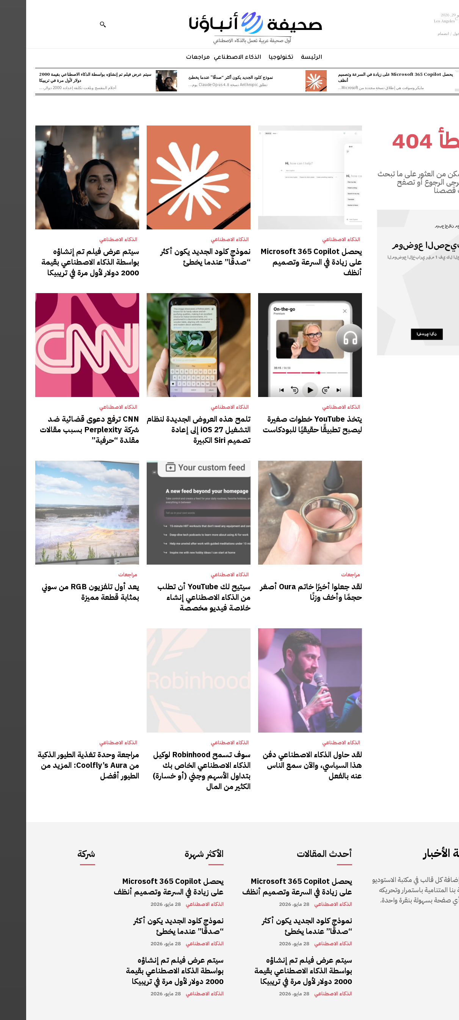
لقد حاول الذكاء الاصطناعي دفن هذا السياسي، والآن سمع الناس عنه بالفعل (286, 765)
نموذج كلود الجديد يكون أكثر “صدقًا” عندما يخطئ (204, 77)
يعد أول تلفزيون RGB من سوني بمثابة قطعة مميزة (64, 592)
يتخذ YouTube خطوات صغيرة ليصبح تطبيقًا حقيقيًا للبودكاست (286, 424)
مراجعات (324, 574)
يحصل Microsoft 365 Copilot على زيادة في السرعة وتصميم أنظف (369, 77)
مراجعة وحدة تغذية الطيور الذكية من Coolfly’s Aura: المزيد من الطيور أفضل (62, 765)
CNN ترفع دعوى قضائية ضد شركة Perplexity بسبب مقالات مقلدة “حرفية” (63, 429)
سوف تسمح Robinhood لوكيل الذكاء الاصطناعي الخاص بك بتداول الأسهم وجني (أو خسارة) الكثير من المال (175, 770)
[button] (76, 24)
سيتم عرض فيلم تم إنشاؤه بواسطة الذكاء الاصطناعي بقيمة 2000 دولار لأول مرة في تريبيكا (69, 77)
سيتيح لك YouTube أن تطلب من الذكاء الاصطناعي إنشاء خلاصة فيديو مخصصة (177, 597)
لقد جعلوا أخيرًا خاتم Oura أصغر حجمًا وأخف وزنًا (285, 592)
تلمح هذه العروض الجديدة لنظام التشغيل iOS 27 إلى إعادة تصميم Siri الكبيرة (172, 429)
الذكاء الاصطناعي (315, 239)
